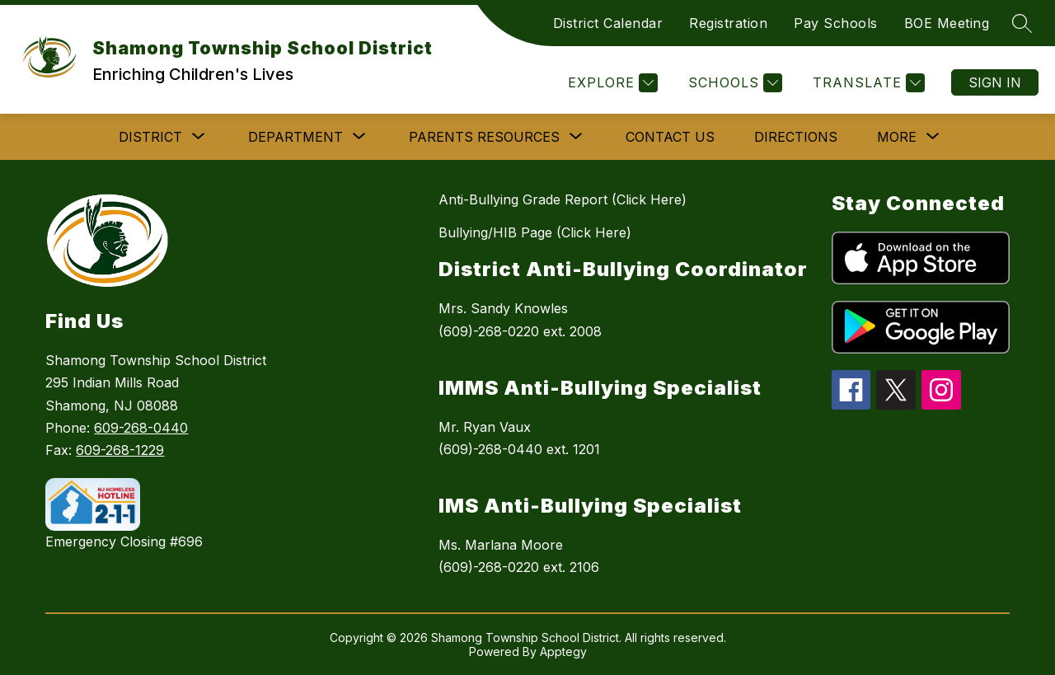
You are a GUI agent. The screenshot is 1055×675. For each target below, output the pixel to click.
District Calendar (608, 23)
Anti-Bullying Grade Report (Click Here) (562, 199)
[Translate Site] (867, 83)
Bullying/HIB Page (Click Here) (534, 232)
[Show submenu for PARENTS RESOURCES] (484, 137)
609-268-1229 (120, 450)
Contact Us (670, 137)
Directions (795, 137)
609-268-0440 (141, 428)
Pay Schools (836, 23)
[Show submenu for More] (897, 137)
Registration (728, 23)
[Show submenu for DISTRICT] (150, 137)
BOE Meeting (947, 23)
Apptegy (563, 652)
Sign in (994, 82)
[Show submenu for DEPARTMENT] (295, 137)
